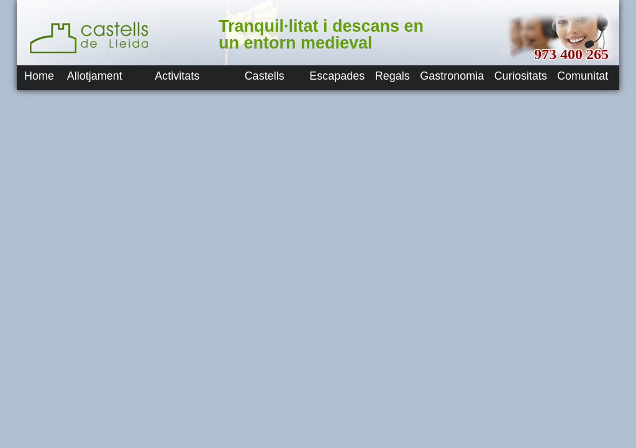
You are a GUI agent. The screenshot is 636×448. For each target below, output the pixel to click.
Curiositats (520, 76)
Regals (392, 76)
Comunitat (582, 76)
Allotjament (94, 76)
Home (39, 76)
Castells (264, 76)
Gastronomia (452, 76)
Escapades (337, 76)
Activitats (177, 76)
